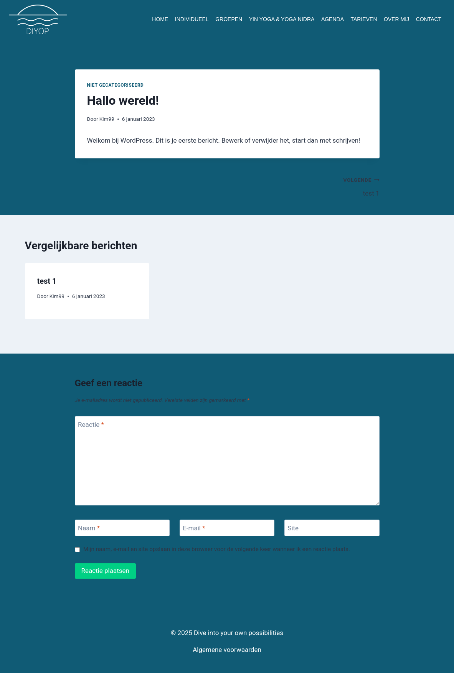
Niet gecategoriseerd (115, 85)
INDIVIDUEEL (192, 19)
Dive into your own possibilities (238, 633)
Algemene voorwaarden (227, 649)
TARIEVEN (364, 19)
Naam (89, 528)
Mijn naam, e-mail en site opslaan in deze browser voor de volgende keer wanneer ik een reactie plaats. (216, 549)
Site (293, 528)
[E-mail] (227, 528)
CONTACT (429, 19)
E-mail (194, 528)
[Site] (332, 528)
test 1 (307, 185)
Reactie (91, 424)
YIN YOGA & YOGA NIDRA (282, 19)
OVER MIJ (396, 19)
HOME (160, 19)
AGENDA (332, 19)
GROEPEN (228, 19)
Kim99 (106, 119)
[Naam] (122, 528)
